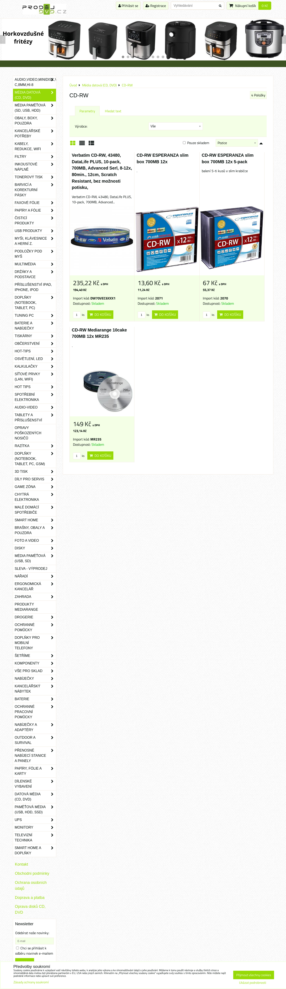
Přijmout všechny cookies (253, 974)
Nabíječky (35, 678)
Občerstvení (35, 343)
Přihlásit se (128, 5)
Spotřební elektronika (35, 397)
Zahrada (35, 596)
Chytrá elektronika (35, 497)
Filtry (35, 156)
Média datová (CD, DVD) (35, 95)
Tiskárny (35, 336)
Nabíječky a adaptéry (35, 727)
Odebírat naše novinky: (32, 932)
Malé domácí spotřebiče (35, 510)
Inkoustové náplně (35, 167)
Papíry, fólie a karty (35, 771)
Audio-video (35, 407)
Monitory (35, 827)
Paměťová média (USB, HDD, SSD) (35, 809)
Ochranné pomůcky (35, 627)
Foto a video (35, 540)
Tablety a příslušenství (35, 417)
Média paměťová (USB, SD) (35, 558)
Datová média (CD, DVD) (35, 797)
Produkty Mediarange (26, 606)
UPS (35, 820)
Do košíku (100, 314)
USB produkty (35, 231)
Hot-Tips (35, 351)
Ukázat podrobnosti (252, 983)
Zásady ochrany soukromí (31, 982)
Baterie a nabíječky (35, 326)
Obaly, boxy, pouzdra (35, 120)
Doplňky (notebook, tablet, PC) (35, 303)
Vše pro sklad (35, 671)
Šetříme (35, 655)
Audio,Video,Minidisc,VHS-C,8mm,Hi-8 (35, 82)
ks (78, 315)
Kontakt (21, 864)
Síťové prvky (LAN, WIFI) (35, 376)
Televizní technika (35, 837)
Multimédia (35, 264)
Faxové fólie (35, 203)
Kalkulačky (35, 366)
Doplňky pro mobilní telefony (35, 643)
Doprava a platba (30, 897)
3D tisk (35, 471)
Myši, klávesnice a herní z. (35, 241)
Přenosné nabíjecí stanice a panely (35, 756)
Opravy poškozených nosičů (28, 433)
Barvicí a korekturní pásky (35, 190)
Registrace (155, 5)
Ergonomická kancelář (35, 586)
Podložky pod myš (35, 254)
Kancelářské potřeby (35, 133)
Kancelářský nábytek (35, 689)
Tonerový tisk (35, 177)
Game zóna (35, 487)
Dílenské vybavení (35, 784)
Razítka (35, 446)
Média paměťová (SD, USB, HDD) (35, 108)
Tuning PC (35, 315)
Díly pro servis (35, 479)
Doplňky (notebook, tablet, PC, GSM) (35, 459)
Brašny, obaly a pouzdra (35, 530)
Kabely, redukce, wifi (35, 146)
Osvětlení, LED (35, 359)
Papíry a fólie (35, 210)
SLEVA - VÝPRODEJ (31, 568)
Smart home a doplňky (35, 850)
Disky (35, 548)
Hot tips (35, 387)
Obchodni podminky (32, 873)
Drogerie (35, 617)
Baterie (35, 699)
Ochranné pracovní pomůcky (35, 712)
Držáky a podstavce (35, 274)
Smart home (35, 520)
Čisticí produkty (35, 220)
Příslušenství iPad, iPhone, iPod (33, 287)
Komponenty (35, 663)
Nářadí (35, 576)
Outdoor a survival (35, 740)
